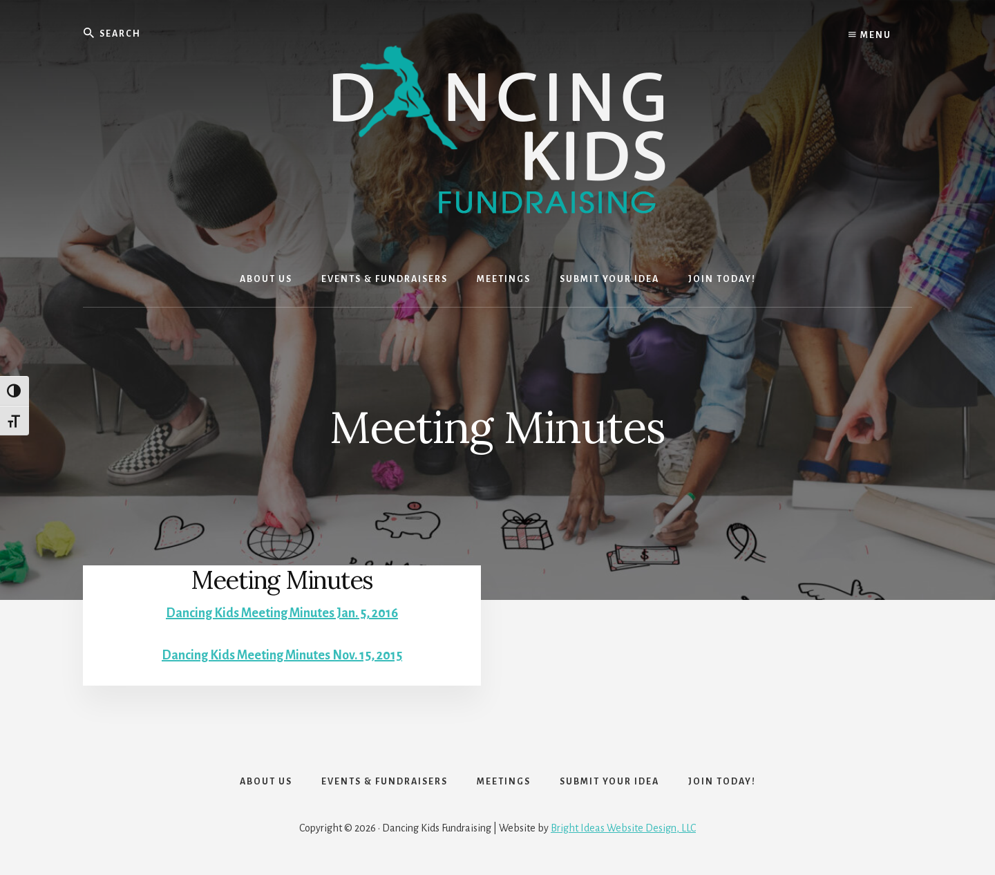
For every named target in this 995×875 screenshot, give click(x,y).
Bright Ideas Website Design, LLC (623, 828)
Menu (870, 34)
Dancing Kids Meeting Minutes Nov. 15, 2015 (282, 655)
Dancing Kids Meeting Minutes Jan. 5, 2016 (282, 613)
